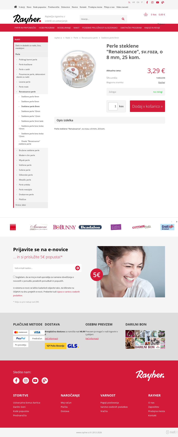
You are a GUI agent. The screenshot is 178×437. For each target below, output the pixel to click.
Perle (18, 54)
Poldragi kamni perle (28, 59)
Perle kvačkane (25, 64)
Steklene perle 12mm (30, 116)
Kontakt (83, 7)
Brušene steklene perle (29, 150)
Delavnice (65, 7)
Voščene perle (25, 165)
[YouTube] (157, 2)
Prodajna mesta (95, 7)
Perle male (23, 86)
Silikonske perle (26, 175)
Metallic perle (25, 179)
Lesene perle (24, 82)
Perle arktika (24, 184)
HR (133, 2)
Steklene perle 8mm (30, 106)
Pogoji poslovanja (109, 402)
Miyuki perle (24, 160)
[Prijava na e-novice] (77, 268)
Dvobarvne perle (26, 194)
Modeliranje (64, 27)
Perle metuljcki (25, 189)
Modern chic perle (27, 155)
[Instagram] (152, 2)
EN (138, 2)
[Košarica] (152, 14)
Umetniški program (131, 27)
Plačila (64, 406)
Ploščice (22, 199)
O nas (151, 402)
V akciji (22, 7)
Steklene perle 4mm (30, 96)
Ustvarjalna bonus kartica (26, 402)
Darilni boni (19, 406)
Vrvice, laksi (21, 205)
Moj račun (66, 402)
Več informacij (51, 338)
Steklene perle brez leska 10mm (31, 127)
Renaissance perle (27, 91)
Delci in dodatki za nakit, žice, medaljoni (28, 47)
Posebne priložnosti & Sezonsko (100, 27)
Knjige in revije (152, 27)
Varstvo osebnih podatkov (114, 406)
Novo (29, 7)
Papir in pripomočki (25, 27)
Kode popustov (39, 7)
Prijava (161, 24)
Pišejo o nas (109, 7)
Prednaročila (53, 7)
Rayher (161, 82)
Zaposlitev (153, 406)
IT (142, 2)
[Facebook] (147, 2)
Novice (75, 7)
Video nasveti (122, 7)
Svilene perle (24, 170)
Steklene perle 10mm (30, 111)
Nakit (76, 27)
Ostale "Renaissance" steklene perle (29, 142)
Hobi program (46, 27)
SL (129, 2)
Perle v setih (24, 69)
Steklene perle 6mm (30, 101)
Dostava (65, 411)
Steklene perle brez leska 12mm (31, 135)
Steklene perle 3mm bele (32, 121)
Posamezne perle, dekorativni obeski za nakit (30, 75)
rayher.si (58, 37)
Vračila (104, 411)
